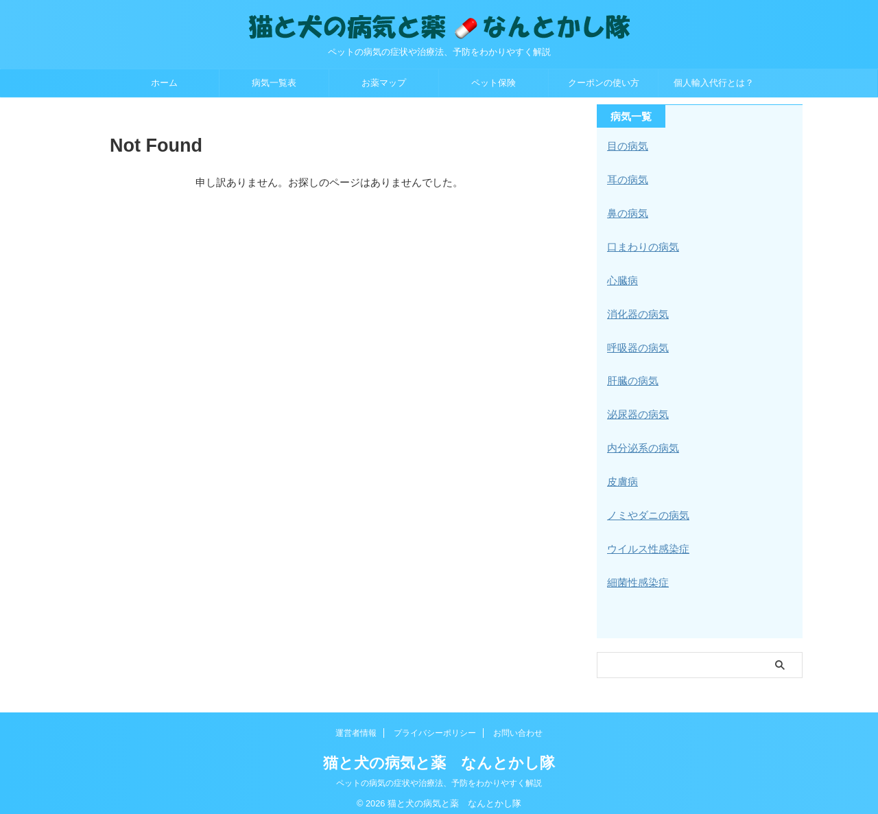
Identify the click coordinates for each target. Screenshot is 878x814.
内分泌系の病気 (640, 442)
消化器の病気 (636, 310)
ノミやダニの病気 (645, 508)
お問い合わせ (518, 724)
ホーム (164, 83)
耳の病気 (626, 179)
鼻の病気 (626, 212)
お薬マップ (383, 83)
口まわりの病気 (640, 245)
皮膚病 (621, 475)
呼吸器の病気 (636, 343)
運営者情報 (356, 724)
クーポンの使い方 (603, 83)
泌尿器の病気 (636, 409)
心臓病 (621, 277)
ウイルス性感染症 (645, 541)
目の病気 (626, 146)
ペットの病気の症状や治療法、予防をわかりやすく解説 (439, 774)
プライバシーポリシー (435, 724)
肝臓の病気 (631, 376)
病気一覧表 (274, 83)
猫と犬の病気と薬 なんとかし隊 (439, 754)
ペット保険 (493, 83)
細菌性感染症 (636, 574)
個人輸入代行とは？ (714, 83)
